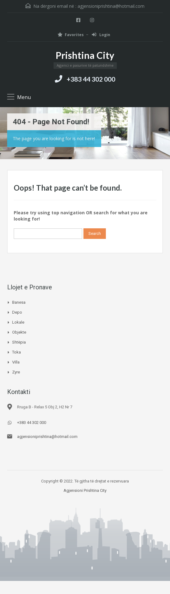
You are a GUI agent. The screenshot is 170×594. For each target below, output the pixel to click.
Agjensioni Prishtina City (85, 490)
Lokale (18, 322)
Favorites (71, 34)
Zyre (16, 372)
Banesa (19, 302)
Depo (17, 312)
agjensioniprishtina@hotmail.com (111, 6)
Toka (16, 352)
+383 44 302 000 (91, 79)
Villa (16, 362)
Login (101, 34)
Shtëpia (19, 342)
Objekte (19, 332)
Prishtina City (85, 55)
